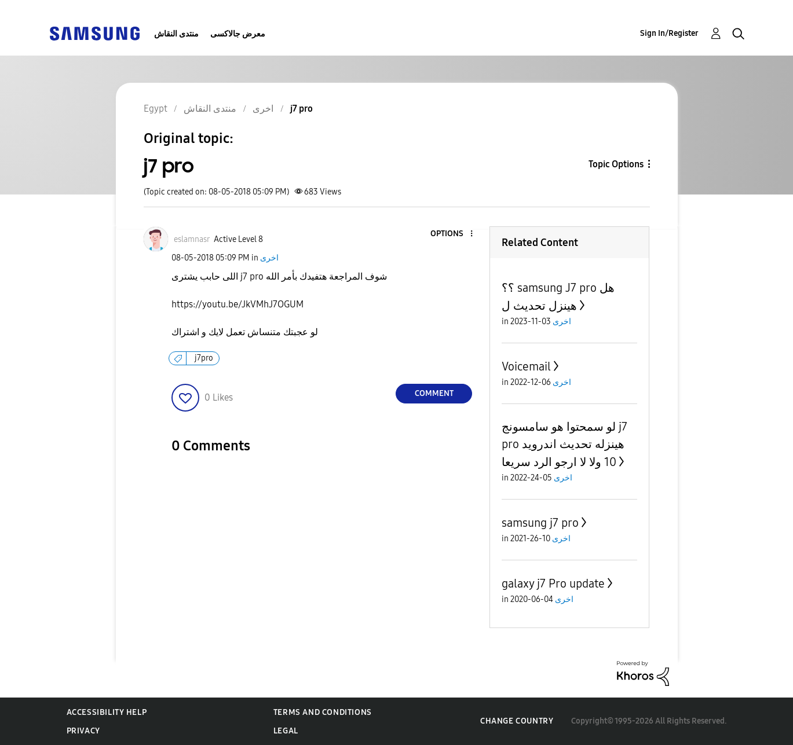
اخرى (269, 258)
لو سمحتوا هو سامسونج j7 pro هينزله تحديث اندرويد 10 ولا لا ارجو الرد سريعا (564, 444)
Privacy (83, 731)
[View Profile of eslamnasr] (192, 239)
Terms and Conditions (322, 712)
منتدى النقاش (176, 34)
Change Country (516, 721)
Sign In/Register (669, 33)
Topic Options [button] (616, 164)
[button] (452, 234)
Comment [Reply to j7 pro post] (434, 393)
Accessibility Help (107, 712)
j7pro (204, 358)
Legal (285, 731)
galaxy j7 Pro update (553, 583)
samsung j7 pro (540, 523)
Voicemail (526, 366)
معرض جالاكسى (237, 34)
